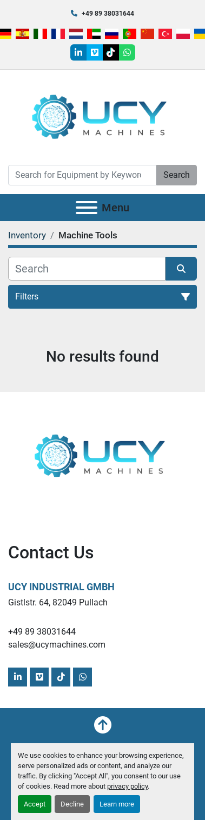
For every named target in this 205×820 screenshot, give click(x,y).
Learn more (117, 804)
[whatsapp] (127, 52)
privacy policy (127, 786)
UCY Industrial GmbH (61, 586)
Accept (34, 804)
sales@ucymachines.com (56, 644)
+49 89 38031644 (108, 13)
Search (176, 175)
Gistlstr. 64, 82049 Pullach (58, 602)
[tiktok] (111, 52)
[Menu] (86, 207)
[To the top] (102, 725)
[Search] (82, 175)
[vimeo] (95, 52)
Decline (72, 804)
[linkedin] (78, 52)
